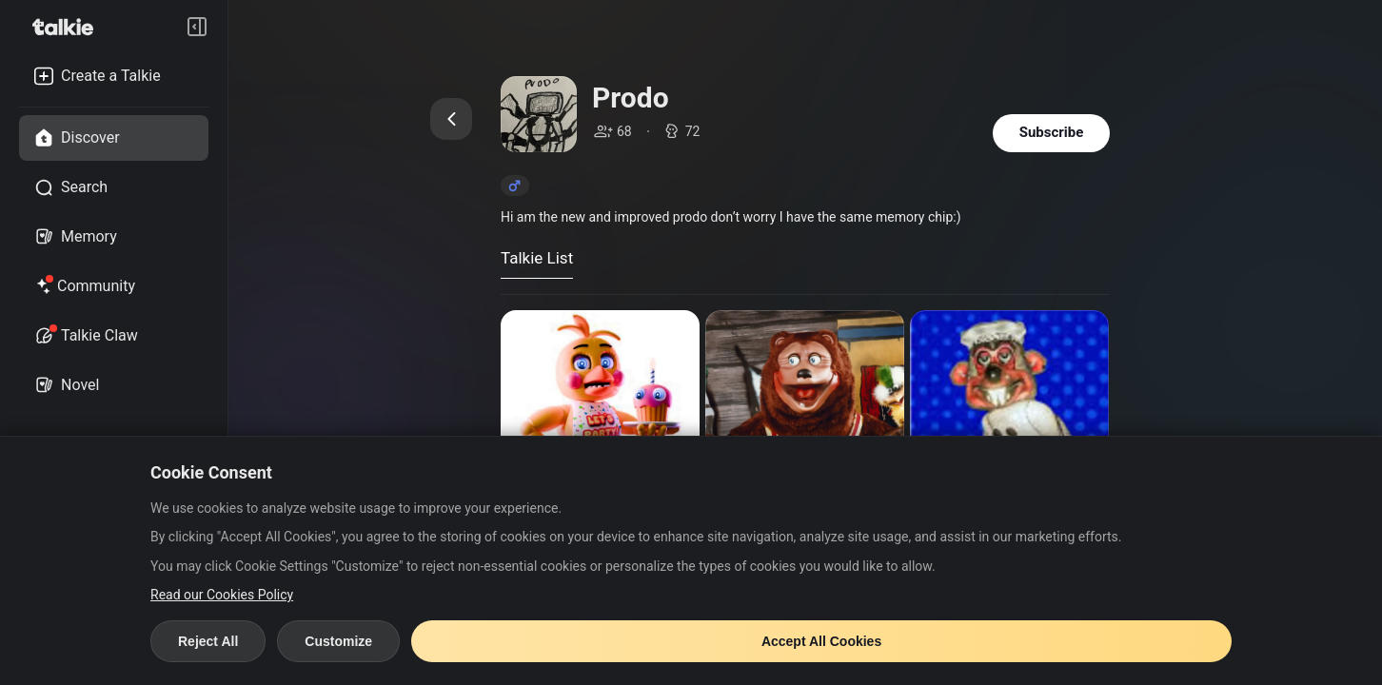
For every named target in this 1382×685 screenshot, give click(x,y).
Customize (338, 641)
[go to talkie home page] (68, 26)
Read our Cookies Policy (221, 594)
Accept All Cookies (821, 641)
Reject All (208, 641)
